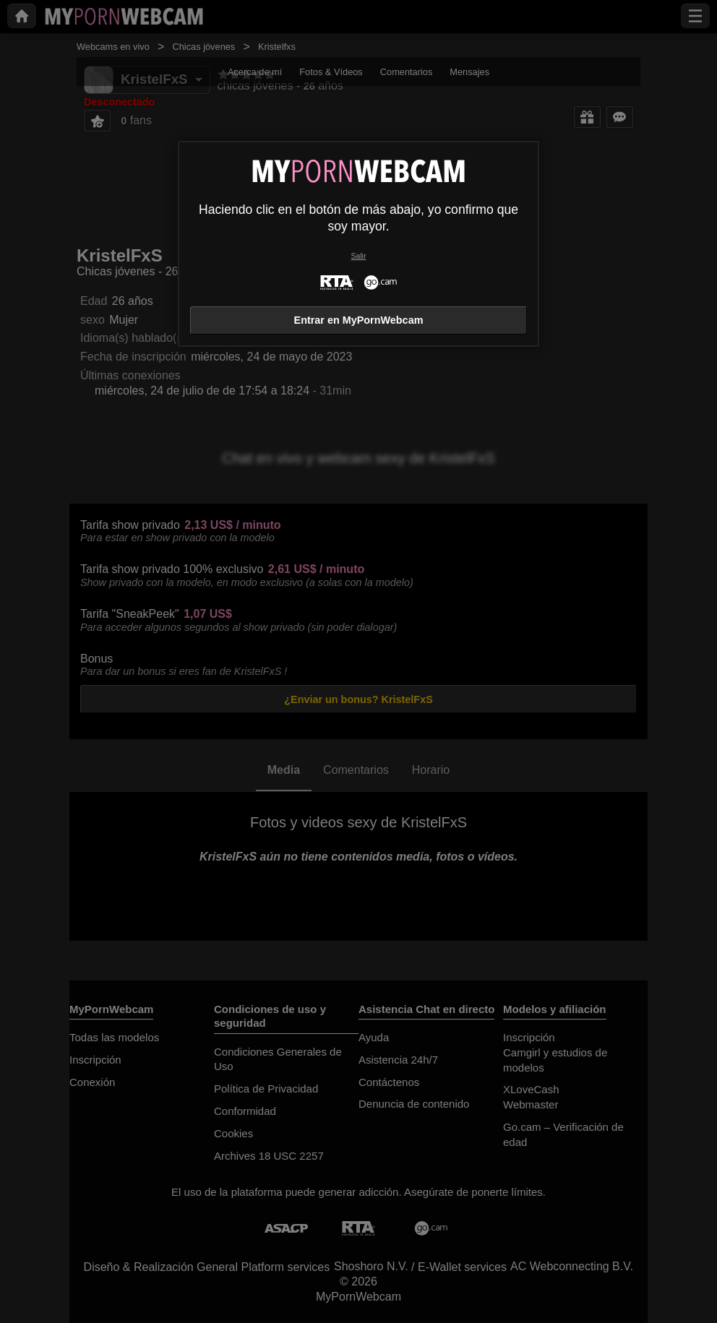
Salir (358, 256)
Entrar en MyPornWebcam (359, 320)
